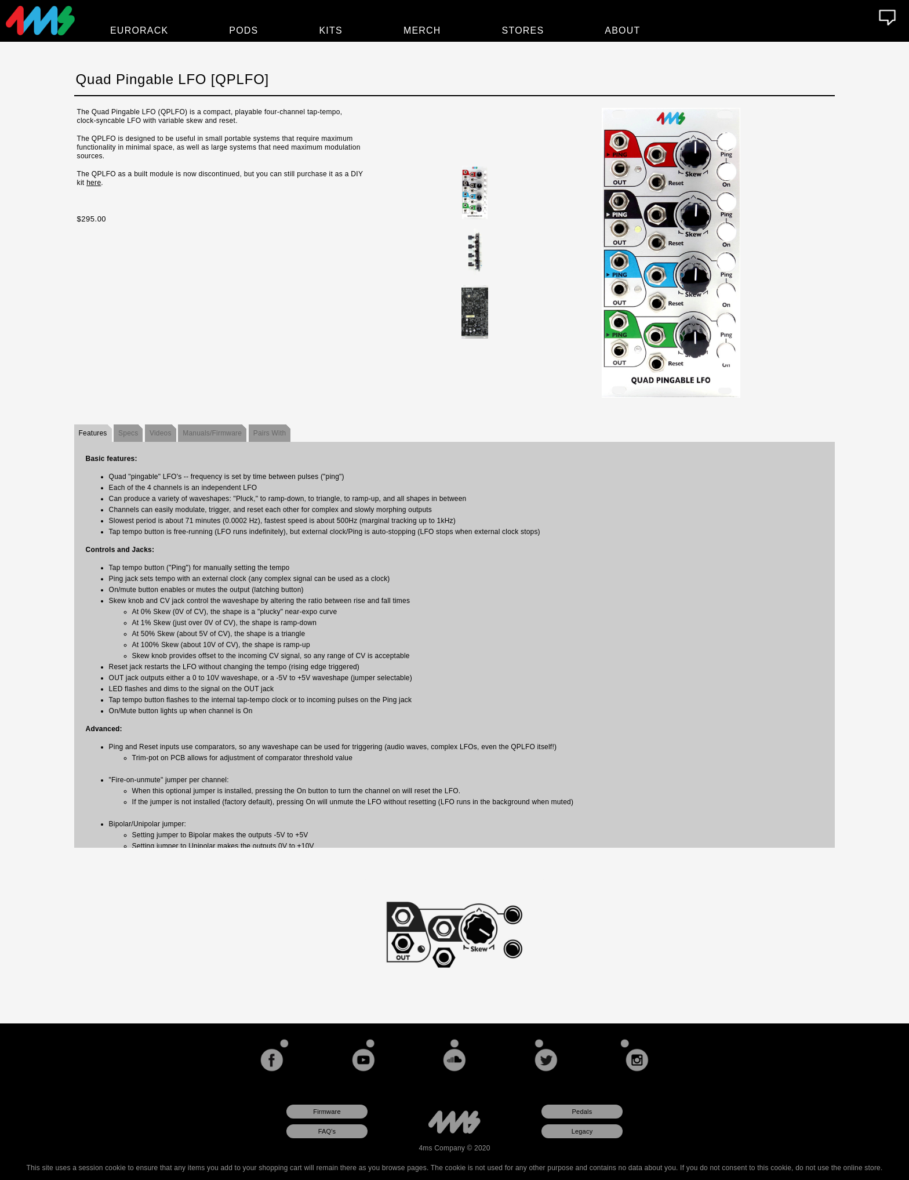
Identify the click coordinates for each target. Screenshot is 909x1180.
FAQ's (327, 1131)
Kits (331, 30)
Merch (422, 30)
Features (93, 433)
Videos (161, 433)
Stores (523, 30)
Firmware (326, 1111)
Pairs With (269, 433)
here (93, 183)
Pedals (582, 1111)
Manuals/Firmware (212, 433)
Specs (128, 433)
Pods (243, 30)
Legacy (582, 1131)
